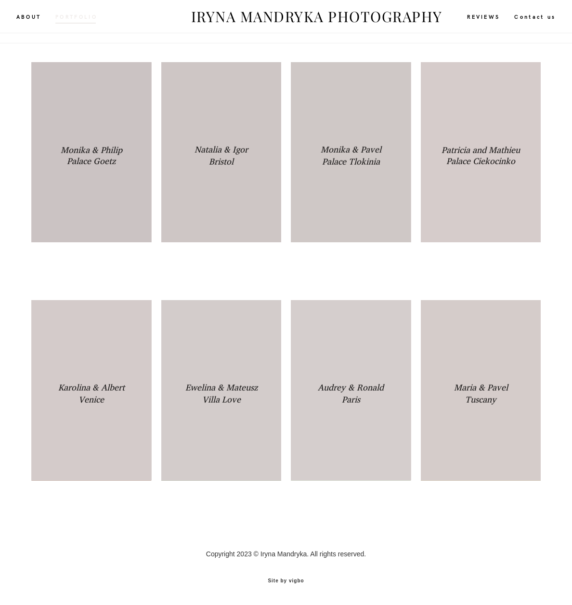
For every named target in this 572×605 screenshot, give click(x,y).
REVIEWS (468, 21)
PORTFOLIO (92, 21)
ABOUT (43, 21)
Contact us (520, 21)
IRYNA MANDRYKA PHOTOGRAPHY (286, 21)
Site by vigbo (286, 580)
